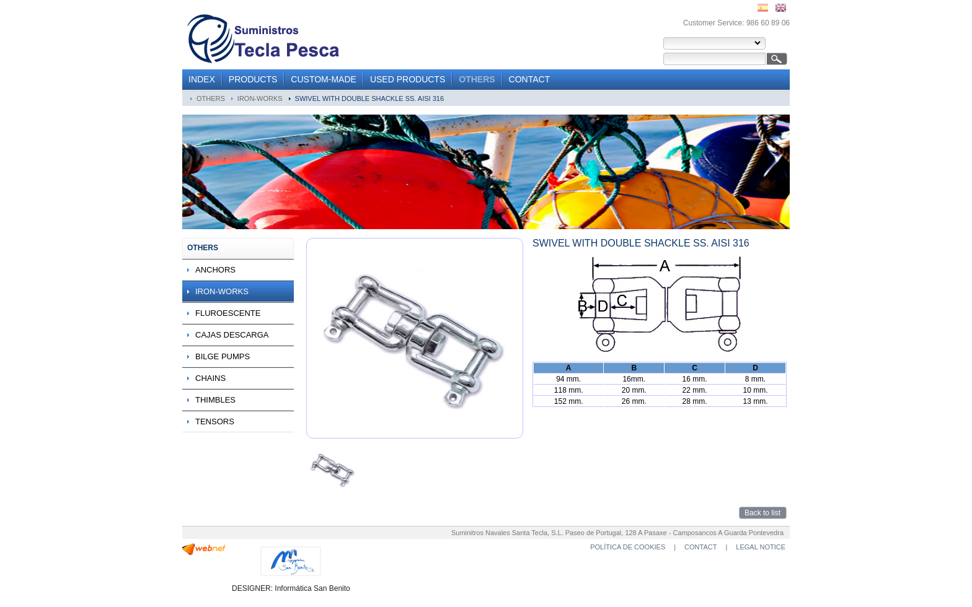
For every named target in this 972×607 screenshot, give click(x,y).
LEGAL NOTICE (760, 547)
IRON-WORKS (260, 98)
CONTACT (529, 79)
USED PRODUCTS (407, 79)
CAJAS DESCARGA (231, 334)
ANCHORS (215, 269)
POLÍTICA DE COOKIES (627, 547)
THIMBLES (215, 399)
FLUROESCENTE (227, 313)
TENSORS (214, 421)
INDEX (201, 79)
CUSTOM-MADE (323, 79)
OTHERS (477, 79)
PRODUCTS (253, 79)
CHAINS (210, 378)
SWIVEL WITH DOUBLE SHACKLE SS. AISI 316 (369, 98)
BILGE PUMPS (222, 356)
